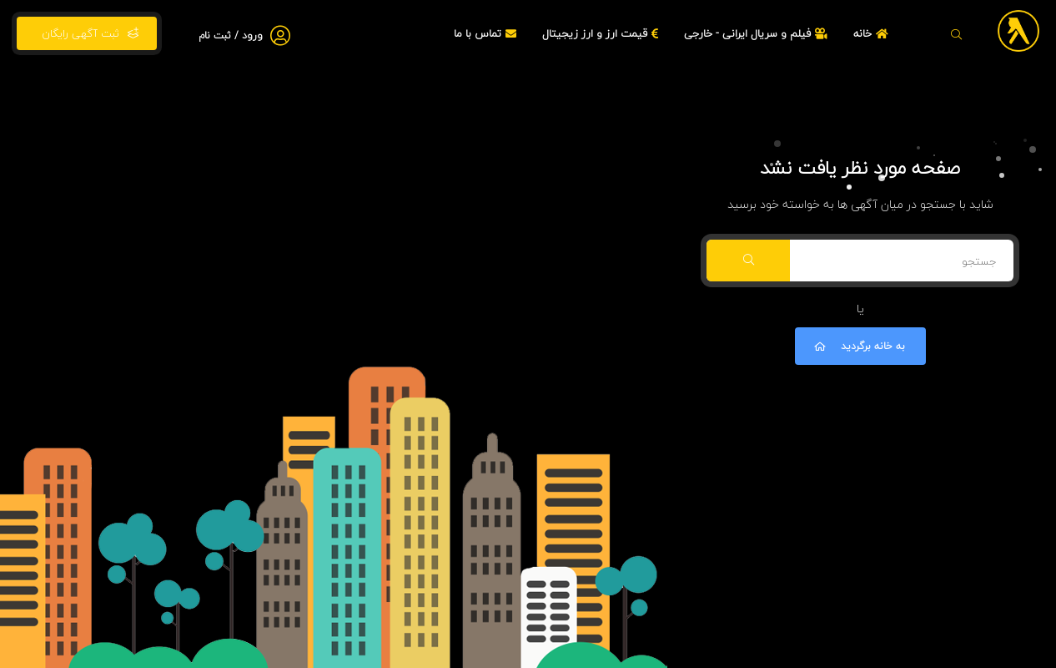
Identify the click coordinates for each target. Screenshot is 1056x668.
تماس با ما (487, 33)
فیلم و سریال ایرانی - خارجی (758, 33)
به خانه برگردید (858, 346)
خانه (873, 33)
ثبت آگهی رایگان (86, 33)
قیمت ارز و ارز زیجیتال (602, 33)
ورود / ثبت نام (231, 35)
